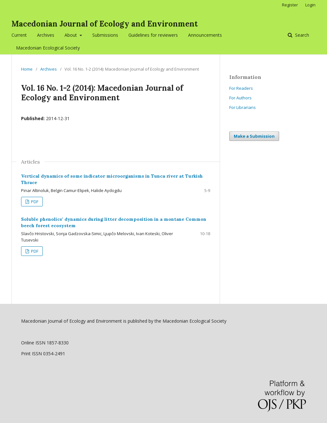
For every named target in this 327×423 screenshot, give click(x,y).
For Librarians (242, 107)
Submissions (105, 35)
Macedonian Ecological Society (48, 48)
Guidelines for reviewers (153, 35)
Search (301, 35)
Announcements (205, 35)
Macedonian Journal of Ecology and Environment (104, 24)
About (71, 35)
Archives (45, 35)
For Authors (240, 98)
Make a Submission (254, 136)
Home (27, 69)
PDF (34, 201)
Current (19, 35)
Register (290, 5)
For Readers (241, 88)
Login (310, 5)
